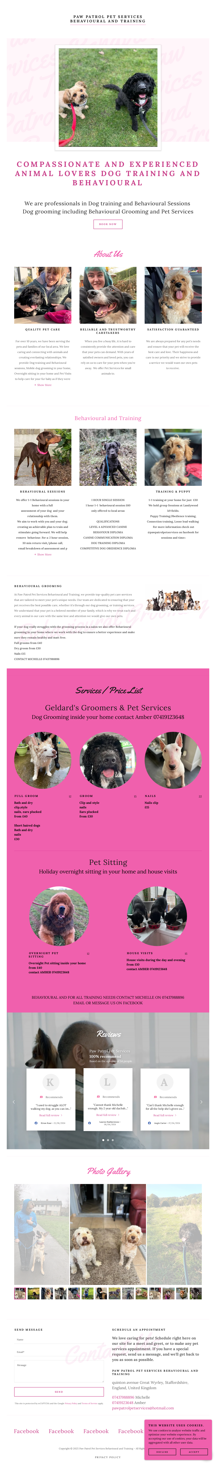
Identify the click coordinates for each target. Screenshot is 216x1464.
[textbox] (59, 1339)
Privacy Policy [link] (71, 1403)
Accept (194, 1452)
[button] (43, 385)
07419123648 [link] (122, 1402)
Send (59, 1391)
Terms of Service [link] (90, 1403)
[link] (108, 21)
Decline (162, 1452)
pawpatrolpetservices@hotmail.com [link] (143, 1408)
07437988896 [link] (123, 1397)
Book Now (108, 224)
